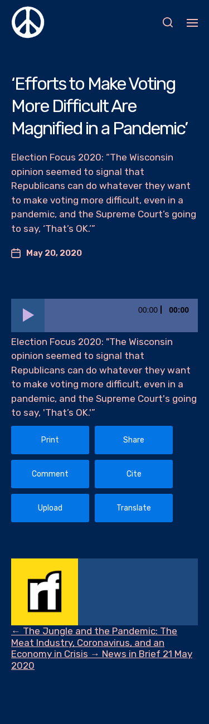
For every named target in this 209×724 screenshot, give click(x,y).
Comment (50, 474)
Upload (50, 508)
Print (50, 440)
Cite (134, 474)
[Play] (28, 315)
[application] (104, 315)
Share (133, 440)
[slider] (121, 315)
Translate (133, 508)
